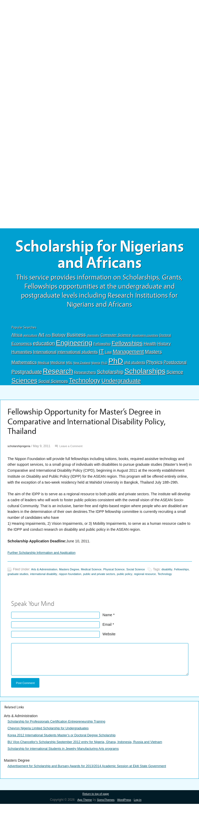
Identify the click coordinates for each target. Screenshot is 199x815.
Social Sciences (53, 385)
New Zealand (82, 366)
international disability (66, 578)
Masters (153, 355)
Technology (85, 384)
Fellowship (101, 348)
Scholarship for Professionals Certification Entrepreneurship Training (62, 732)
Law (108, 356)
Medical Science (98, 574)
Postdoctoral (175, 366)
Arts (48, 339)
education (44, 347)
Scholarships (144, 375)
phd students (134, 366)
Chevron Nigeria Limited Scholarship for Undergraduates (53, 739)
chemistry (93, 339)
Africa (16, 338)
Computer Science (116, 339)
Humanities (21, 356)
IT (101, 355)
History (164, 347)
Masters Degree (73, 574)
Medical (43, 366)
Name (107, 624)
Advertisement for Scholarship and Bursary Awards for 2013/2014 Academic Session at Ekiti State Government (97, 776)
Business (76, 338)
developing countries (145, 339)
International (44, 355)
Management (128, 355)
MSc (69, 366)
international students (78, 355)
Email (107, 634)
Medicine (57, 366)
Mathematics (24, 366)
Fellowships (127, 347)
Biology (59, 338)
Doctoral (165, 339)
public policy (156, 578)
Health (150, 347)
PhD (115, 365)
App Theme (82, 811)
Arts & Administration (46, 574)
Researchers (85, 376)
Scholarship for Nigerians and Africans (99, 256)
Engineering (74, 347)
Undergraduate (121, 384)
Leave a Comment (75, 450)
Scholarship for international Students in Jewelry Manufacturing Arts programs (70, 759)
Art (41, 338)
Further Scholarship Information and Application (46, 557)
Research (58, 375)
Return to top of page (96, 804)
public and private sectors (128, 578)
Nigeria (95, 366)
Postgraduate (26, 376)
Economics (21, 347)
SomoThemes (105, 811)
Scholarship (110, 376)
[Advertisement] (99, 38)
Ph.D (104, 366)
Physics (154, 366)
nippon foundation (95, 578)
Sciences (24, 384)
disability (181, 574)
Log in (140, 811)
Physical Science (124, 574)
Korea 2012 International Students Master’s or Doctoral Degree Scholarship (68, 746)
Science (174, 376)
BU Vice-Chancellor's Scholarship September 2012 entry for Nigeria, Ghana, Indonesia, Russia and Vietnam (94, 752)
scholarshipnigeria (20, 450)
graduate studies (37, 578)
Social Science (147, 574)
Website (109, 643)
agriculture (30, 339)
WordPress (125, 811)
